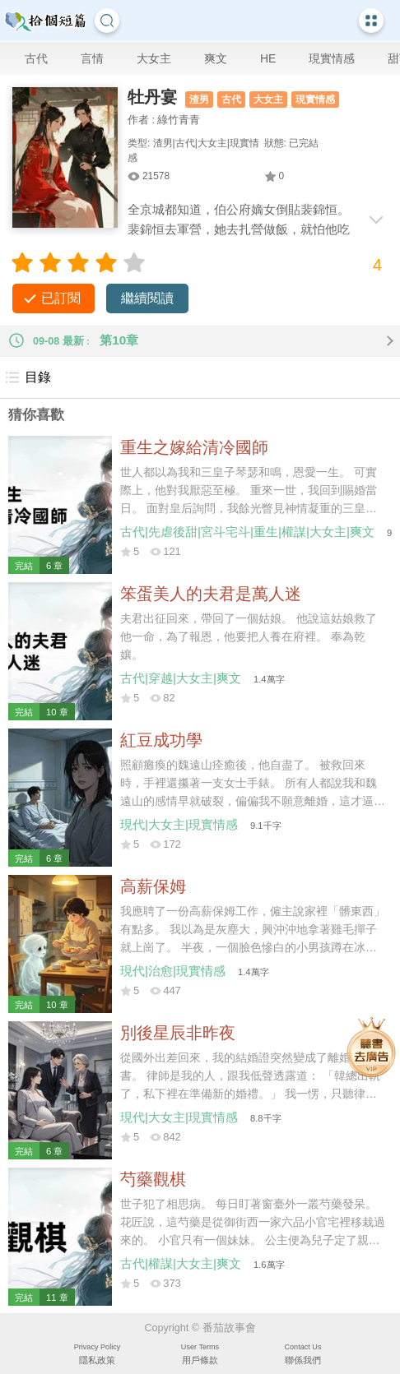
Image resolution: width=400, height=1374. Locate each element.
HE (268, 58)
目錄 (27, 377)
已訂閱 (61, 298)
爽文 (215, 58)
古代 (36, 58)
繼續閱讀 (147, 298)
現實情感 (332, 58)
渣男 (199, 99)
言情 (92, 58)
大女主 (154, 58)
